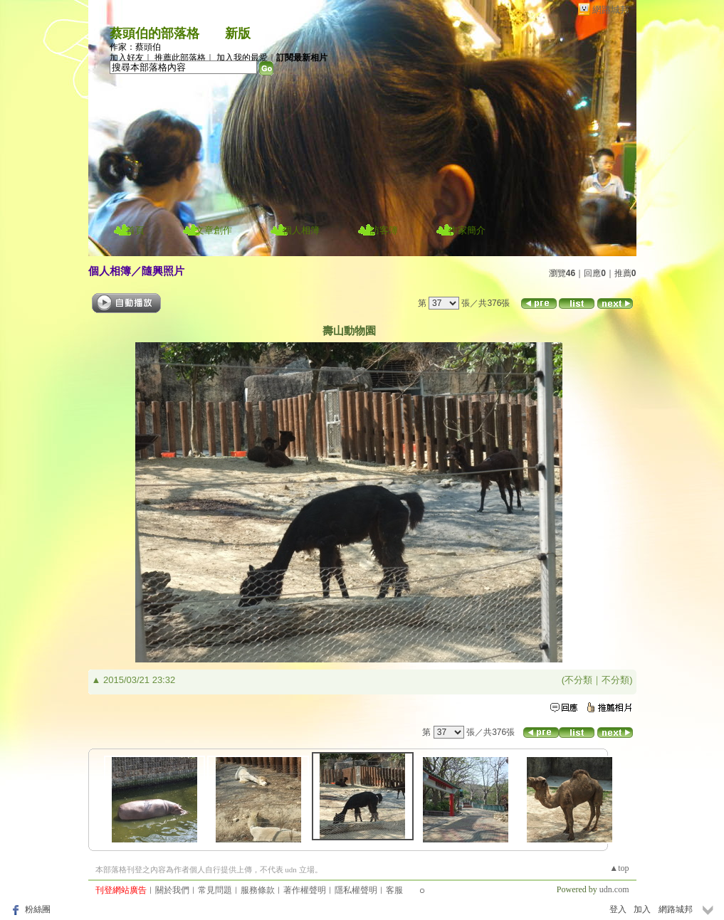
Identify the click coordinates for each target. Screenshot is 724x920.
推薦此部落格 (180, 58)
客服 (394, 890)
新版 (238, 33)
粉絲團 (38, 909)
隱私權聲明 (356, 890)
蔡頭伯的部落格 (154, 33)
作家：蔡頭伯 (135, 47)
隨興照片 (163, 271)
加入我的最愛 (242, 58)
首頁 (135, 230)
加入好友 (127, 58)
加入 (642, 909)
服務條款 (258, 890)
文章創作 (213, 230)
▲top (619, 868)
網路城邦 (610, 9)
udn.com (614, 889)
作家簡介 (467, 230)
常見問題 (215, 890)
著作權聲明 (304, 890)
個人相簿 (301, 230)
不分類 (578, 680)
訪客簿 (384, 230)
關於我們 (172, 890)
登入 (617, 909)
